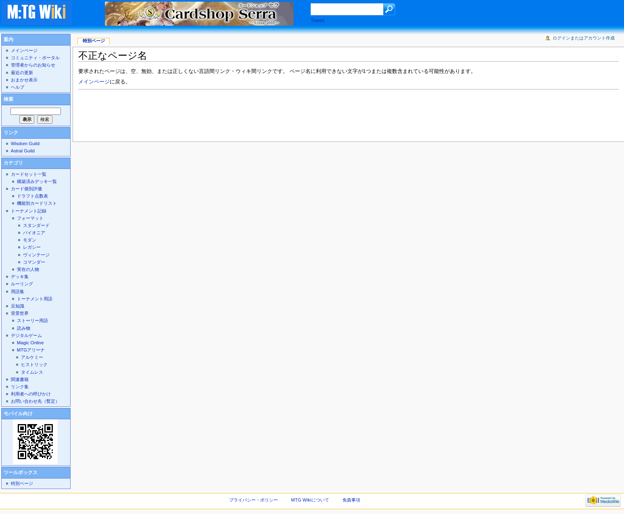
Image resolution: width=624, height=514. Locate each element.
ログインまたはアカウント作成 (584, 37)
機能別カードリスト (37, 203)
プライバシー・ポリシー (253, 499)
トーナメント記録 (28, 210)
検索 (8, 99)
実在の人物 (28, 269)
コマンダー (34, 262)
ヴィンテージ (36, 254)
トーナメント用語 (34, 298)
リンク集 (20, 386)
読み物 (23, 328)
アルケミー (32, 357)
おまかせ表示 (24, 79)
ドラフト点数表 (32, 196)
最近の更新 (22, 72)
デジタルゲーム (26, 335)
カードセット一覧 (28, 174)
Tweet (317, 20)
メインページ (94, 82)
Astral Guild (23, 150)
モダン (29, 239)
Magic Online (30, 342)
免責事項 (351, 499)
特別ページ (94, 40)
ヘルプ (17, 87)
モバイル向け (18, 413)
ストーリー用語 (32, 320)
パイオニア (34, 232)
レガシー (32, 247)
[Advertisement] (225, 113)
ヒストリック (34, 364)
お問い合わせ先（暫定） (35, 401)
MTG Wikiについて (310, 499)
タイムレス (32, 372)
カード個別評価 (26, 188)
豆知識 (17, 306)
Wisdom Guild (25, 143)
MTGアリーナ (31, 350)
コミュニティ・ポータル (35, 57)
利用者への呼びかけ (31, 393)
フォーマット (30, 218)
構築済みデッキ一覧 (37, 181)
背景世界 (20, 313)
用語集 (17, 291)
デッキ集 (20, 276)
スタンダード (36, 225)
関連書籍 (20, 379)
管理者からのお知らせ (33, 64)
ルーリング (22, 283)
